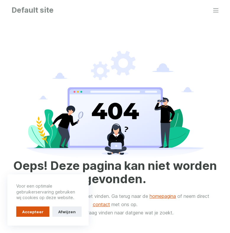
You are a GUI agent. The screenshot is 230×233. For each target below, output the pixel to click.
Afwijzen (67, 211)
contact (101, 204)
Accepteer (32, 211)
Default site (33, 10)
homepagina (163, 196)
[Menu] (215, 10)
